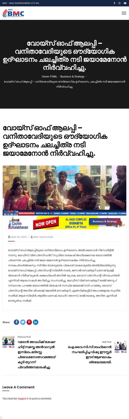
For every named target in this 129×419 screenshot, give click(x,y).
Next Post (106, 342)
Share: (6, 322)
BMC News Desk (43, 237)
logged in (23, 398)
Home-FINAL (49, 76)
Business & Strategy (72, 76)
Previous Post (24, 337)
